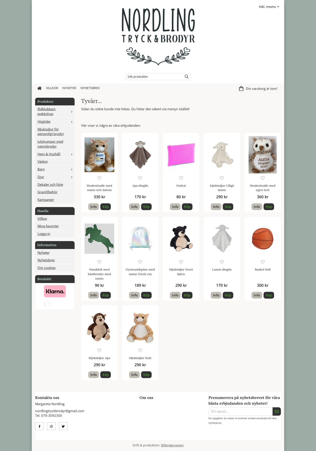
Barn (56, 169)
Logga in (44, 233)
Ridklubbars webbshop (56, 111)
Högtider (56, 121)
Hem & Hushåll (56, 154)
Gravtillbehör (47, 192)
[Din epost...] (240, 411)
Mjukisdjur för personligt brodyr (51, 131)
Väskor (43, 161)
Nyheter (69, 88)
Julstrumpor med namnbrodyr (50, 143)
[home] (39, 88)
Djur (56, 177)
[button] (105, 206)
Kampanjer (46, 199)
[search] (185, 76)
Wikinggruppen (172, 445)
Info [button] (93, 206)
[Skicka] (277, 411)
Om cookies (47, 267)
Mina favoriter (48, 226)
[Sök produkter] (152, 76)
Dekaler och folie (50, 184)
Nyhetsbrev (90, 88)
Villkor (52, 88)
